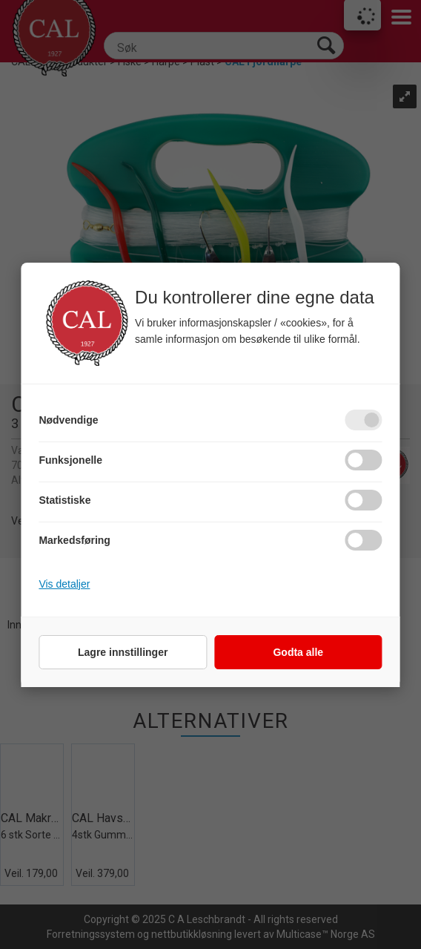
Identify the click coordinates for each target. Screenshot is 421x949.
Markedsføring (74, 540)
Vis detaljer (64, 584)
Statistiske (64, 500)
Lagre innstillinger (123, 652)
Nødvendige (68, 420)
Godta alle (298, 652)
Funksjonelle (70, 460)
